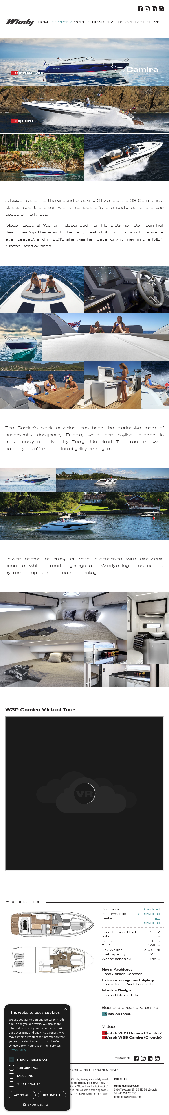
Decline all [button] (52, 1095)
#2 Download (151, 920)
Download (151, 909)
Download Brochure (83, 1069)
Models (82, 22)
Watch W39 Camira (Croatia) (106, 1037)
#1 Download (148, 913)
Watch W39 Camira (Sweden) (106, 1033)
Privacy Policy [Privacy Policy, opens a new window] (17, 1050)
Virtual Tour (16, 73)
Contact (135, 22)
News (98, 22)
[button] (37, 1104)
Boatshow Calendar (108, 1069)
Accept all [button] (22, 1095)
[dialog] (37, 1057)
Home (44, 22)
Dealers (115, 22)
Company (62, 22)
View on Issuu (106, 1014)
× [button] (65, 1009)
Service (155, 22)
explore (16, 121)
